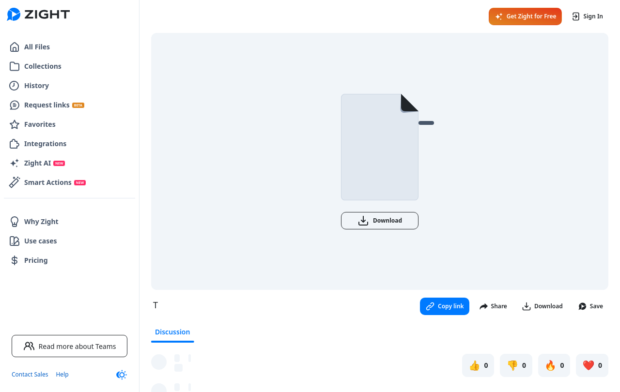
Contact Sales (30, 374)
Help (62, 374)
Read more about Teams (69, 346)
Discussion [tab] (172, 331)
